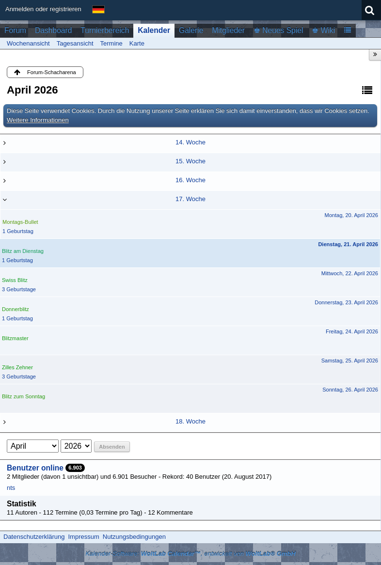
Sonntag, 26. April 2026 (350, 389)
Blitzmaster (15, 338)
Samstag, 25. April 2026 (349, 360)
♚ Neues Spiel (278, 30)
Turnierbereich (104, 30)
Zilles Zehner (17, 367)
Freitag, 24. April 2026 (352, 331)
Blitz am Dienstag (23, 251)
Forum (15, 30)
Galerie (191, 30)
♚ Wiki (323, 30)
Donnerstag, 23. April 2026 (346, 302)
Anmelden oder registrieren (43, 9)
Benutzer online (35, 468)
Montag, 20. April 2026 (351, 215)
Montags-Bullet (20, 222)
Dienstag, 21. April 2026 (348, 244)
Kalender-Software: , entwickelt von (190, 553)
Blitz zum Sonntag (23, 396)
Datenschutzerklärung (33, 536)
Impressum (83, 536)
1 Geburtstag (17, 231)
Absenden (112, 447)
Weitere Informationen (38, 120)
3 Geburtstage (19, 289)
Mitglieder (228, 30)
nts (11, 487)
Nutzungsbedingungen (134, 536)
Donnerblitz (15, 309)
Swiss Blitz (15, 280)
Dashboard (53, 30)
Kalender (154, 30)
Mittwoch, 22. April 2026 (349, 273)
